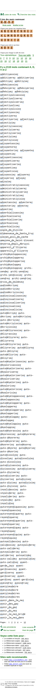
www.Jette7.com (15, 663)
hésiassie (9, 83)
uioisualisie (11, 308)
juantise (8, 166)
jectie (27, 118)
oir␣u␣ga (8, 606)
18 (14, 60)
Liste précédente (8, 626)
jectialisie (10, 107)
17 (10, 60)
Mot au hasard (8, 629)
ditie (6, 80)
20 (22, 60)
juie (5, 180)
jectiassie (10, 111)
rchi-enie (19, 270)
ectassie (8, 201)
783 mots (28, 651)
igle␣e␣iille (11, 229)
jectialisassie (12, 94)
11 (18, 57)
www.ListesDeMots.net (18, 659)
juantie (7, 152)
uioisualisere (12, 298)
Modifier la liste (18, 25)
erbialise (9, 222)
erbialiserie (11, 218)
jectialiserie (12, 100)
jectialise (10, 104)
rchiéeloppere (12, 256)
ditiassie (9, 73)
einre (6, 582)
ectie (6, 208)
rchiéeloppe (10, 263)
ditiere (7, 76)
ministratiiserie (14, 190)
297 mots (26, 649)
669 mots (25, 640)
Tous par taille (24, 54)
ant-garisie (23, 578)
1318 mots (24, 644)
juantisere (10, 159)
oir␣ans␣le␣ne (12, 599)
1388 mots (27, 642)
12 (22, 57)
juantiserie (10, 163)
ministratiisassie (14, 184)
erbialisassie (12, 211)
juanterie (9, 149)
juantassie (10, 142)
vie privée (14, 682)
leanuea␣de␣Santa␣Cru (17, 232)
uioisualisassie (13, 294)
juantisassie (11, 156)
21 (26, 60)
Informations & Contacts (11, 686)
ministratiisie (12, 197)
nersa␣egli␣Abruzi (14, 242)
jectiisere (10, 128)
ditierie (25, 76)
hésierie (25, 87)
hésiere (7, 87)
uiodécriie (10, 287)
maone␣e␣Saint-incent (17, 239)
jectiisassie (11, 125)
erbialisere (10, 215)
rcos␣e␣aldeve (12, 280)
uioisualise (10, 305)
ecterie (7, 204)
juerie (7, 177)
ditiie (22, 80)
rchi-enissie (11, 274)
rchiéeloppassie (13, 253)
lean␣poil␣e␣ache (14, 235)
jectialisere (11, 97)
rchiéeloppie (11, 267)
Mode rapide (6, 25)
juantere (8, 145)
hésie (6, 90)
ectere (26, 201)
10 (13, 57)
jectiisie (9, 139)
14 (30, 57)
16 (5, 60)
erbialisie (10, 225)
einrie (22, 582)
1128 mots (27, 647)
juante (27, 149)
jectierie (9, 118)
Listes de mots (8, 15)
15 (1, 60)
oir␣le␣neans (12, 616)
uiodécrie (9, 284)
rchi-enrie (21, 277)
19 (18, 60)
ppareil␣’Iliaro (13, 246)
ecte (22, 204)
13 (26, 57)
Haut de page (28, 629)
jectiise (8, 135)
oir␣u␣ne (8, 609)
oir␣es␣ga (9, 602)
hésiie (22, 90)
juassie (7, 173)
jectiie (7, 121)
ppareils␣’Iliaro (14, 249)
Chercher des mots (26, 15)
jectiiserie (10, 132)
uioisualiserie (12, 301)
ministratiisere (13, 187)
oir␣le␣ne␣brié (12, 613)
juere (23, 173)
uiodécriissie (12, 291)
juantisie (9, 170)
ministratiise (12, 194)
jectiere (8, 114)
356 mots (25, 637)
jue (21, 177)
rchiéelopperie (12, 260)
